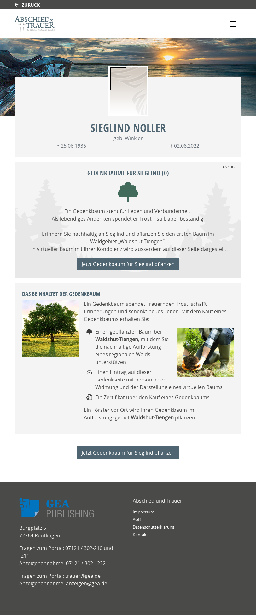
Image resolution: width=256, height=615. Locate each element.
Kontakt (140, 534)
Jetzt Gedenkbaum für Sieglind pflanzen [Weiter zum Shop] (128, 264)
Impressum (143, 512)
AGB (137, 519)
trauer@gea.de (83, 575)
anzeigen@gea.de (86, 583)
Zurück (27, 5)
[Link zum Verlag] (69, 24)
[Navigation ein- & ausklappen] (232, 24)
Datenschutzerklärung (153, 527)
